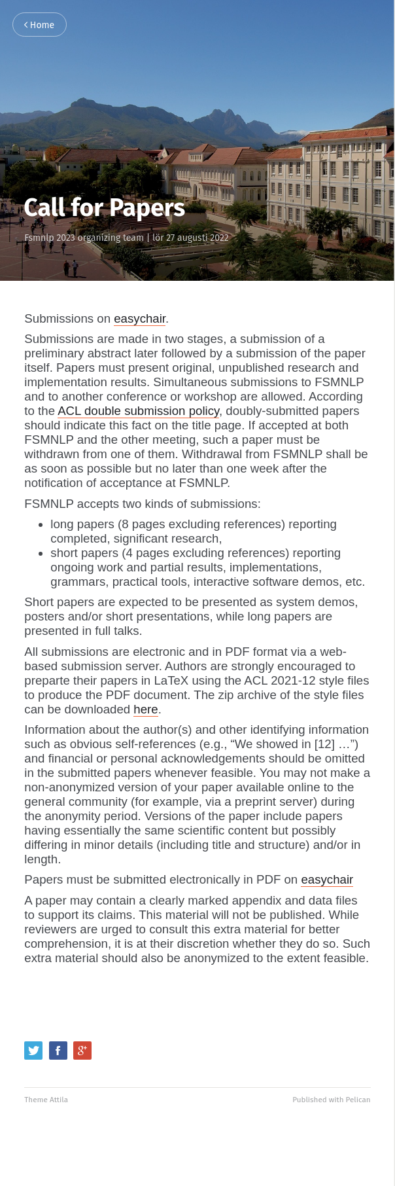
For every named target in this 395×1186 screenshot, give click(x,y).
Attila (59, 1099)
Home (39, 25)
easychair (139, 318)
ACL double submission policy (138, 411)
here (145, 709)
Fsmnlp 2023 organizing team (84, 237)
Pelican (358, 1099)
